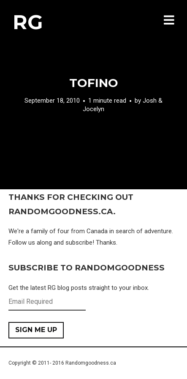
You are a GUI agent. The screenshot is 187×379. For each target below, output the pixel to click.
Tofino (93, 82)
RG (28, 22)
